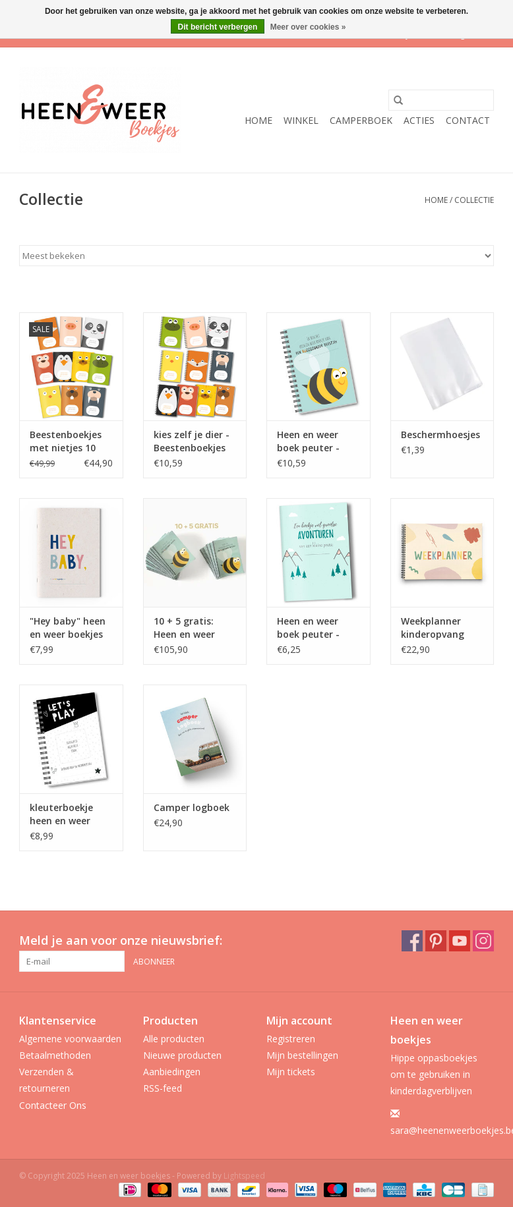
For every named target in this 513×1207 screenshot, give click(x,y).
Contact (468, 120)
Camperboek (361, 120)
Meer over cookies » (308, 27)
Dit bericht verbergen (218, 27)
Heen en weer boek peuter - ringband (308, 441)
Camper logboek (191, 807)
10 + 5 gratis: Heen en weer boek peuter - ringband (185, 628)
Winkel (301, 120)
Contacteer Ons (52, 1105)
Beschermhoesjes (440, 434)
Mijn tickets (290, 1071)
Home (258, 120)
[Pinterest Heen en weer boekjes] (435, 940)
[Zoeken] (441, 100)
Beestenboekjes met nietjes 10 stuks (66, 441)
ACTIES (419, 120)
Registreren (290, 1038)
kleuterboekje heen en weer (61, 814)
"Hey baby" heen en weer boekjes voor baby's (68, 628)
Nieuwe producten (182, 1055)
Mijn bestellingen (302, 1055)
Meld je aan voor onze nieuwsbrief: (120, 940)
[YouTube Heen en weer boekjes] (459, 940)
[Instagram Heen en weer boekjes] (483, 940)
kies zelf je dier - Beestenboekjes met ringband (191, 441)
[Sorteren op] (256, 255)
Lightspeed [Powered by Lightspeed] (244, 1175)
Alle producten (173, 1038)
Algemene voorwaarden (70, 1038)
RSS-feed (162, 1088)
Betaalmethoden (55, 1055)
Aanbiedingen (171, 1071)
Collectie (474, 200)
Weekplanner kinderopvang (432, 627)
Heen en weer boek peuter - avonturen (308, 628)
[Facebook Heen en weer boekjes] (412, 940)
